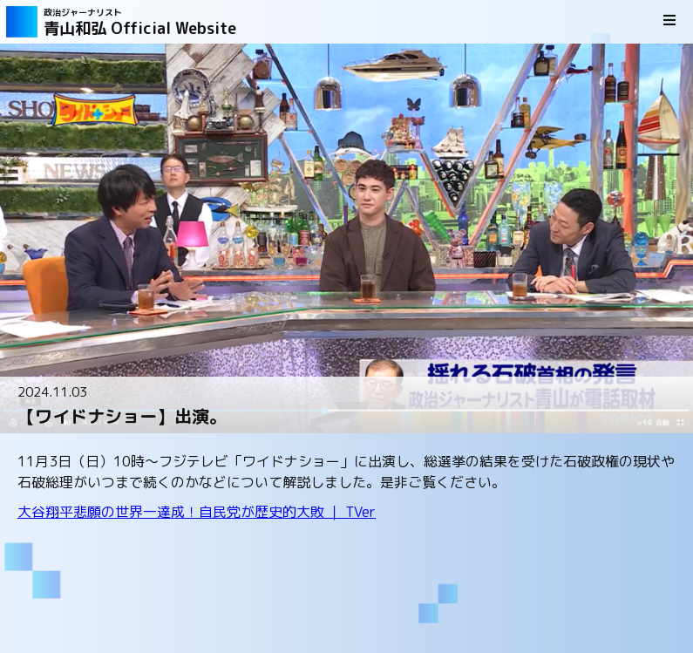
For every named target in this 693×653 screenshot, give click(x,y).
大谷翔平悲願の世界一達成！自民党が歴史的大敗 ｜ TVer (196, 511)
